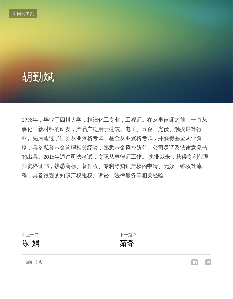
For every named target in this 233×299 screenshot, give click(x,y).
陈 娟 (30, 243)
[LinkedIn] (194, 262)
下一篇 (128, 234)
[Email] (208, 262)
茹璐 (127, 243)
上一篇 (30, 234)
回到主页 (23, 13)
